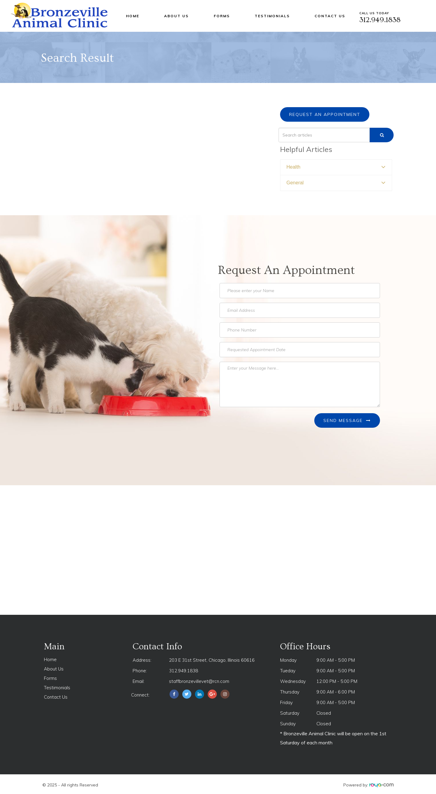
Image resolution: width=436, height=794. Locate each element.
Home (132, 16)
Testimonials (272, 16)
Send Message (347, 420)
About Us (176, 16)
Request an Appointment (324, 114)
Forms (222, 16)
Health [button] (293, 167)
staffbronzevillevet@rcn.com (199, 681)
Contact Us (330, 16)
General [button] (295, 182)
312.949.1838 (183, 671)
